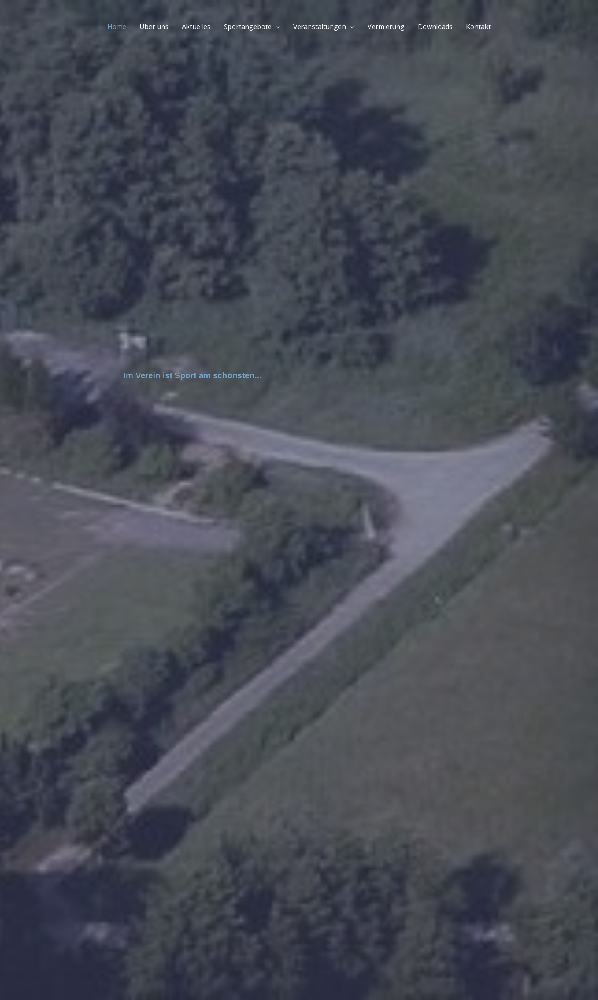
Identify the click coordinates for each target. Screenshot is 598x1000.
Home (117, 26)
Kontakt (478, 26)
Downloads (435, 26)
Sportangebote (248, 26)
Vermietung (386, 26)
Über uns (154, 26)
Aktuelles (196, 26)
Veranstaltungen (319, 26)
